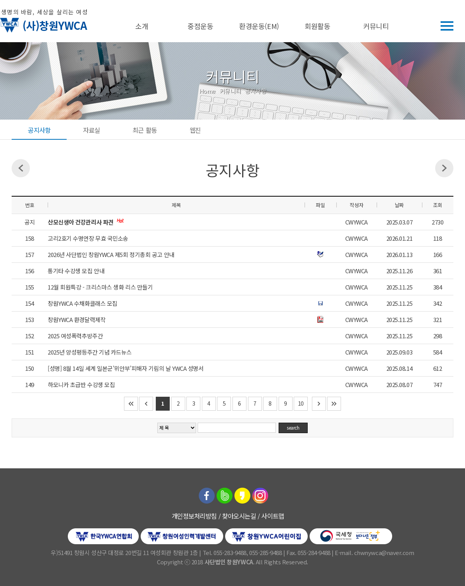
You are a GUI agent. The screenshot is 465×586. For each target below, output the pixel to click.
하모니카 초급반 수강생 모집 (81, 384)
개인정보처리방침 (194, 516)
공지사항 (39, 130)
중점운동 (200, 26)
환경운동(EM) (259, 26)
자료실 (91, 130)
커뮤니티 (376, 26)
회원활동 (317, 26)
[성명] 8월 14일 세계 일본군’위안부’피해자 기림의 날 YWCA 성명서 (126, 368)
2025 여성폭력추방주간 (75, 336)
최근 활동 (145, 130)
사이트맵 (272, 516)
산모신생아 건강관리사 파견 (81, 222)
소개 (141, 26)
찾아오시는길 (239, 516)
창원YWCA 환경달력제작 (76, 319)
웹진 (195, 130)
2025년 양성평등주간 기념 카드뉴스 (90, 352)
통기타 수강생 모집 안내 (76, 271)
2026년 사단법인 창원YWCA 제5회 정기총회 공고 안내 (111, 254)
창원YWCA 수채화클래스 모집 (82, 303)
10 (301, 403)
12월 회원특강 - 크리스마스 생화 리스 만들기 (100, 287)
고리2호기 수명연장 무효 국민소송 (88, 238)
